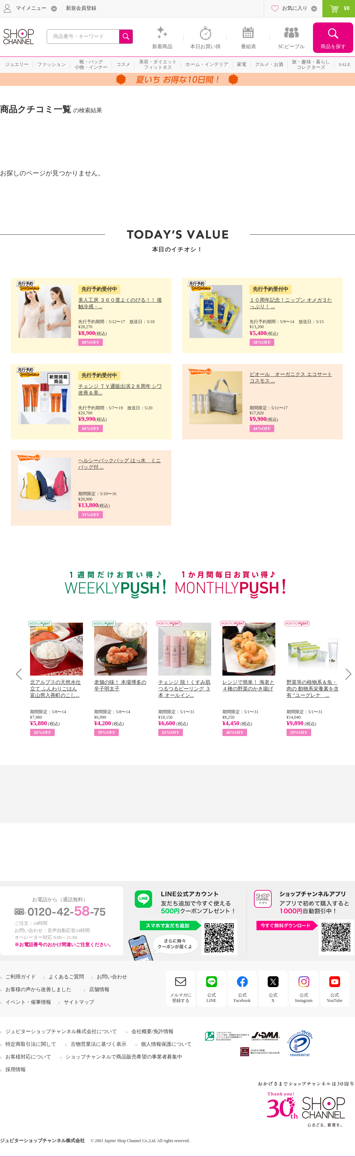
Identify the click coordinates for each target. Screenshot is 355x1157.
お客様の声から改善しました (38, 989)
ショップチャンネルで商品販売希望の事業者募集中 (124, 1057)
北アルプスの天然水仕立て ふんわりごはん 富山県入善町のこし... (55, 689)
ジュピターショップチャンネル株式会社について (61, 1031)
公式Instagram (304, 998)
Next (346, 674)
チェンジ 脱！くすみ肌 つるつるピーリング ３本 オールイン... (184, 689)
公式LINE (211, 998)
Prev (22, 674)
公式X (273, 998)
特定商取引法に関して (30, 1044)
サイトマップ (79, 1002)
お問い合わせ (112, 977)
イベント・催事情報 (28, 1002)
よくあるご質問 (66, 977)
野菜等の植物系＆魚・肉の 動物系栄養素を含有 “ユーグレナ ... (313, 689)
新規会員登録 (81, 8)
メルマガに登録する (181, 998)
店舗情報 (99, 989)
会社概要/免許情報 (152, 1031)
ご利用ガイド (20, 977)
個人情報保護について (166, 1044)
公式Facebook (242, 998)
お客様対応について (28, 1057)
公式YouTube (335, 998)
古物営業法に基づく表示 (98, 1044)
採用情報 (15, 1069)
